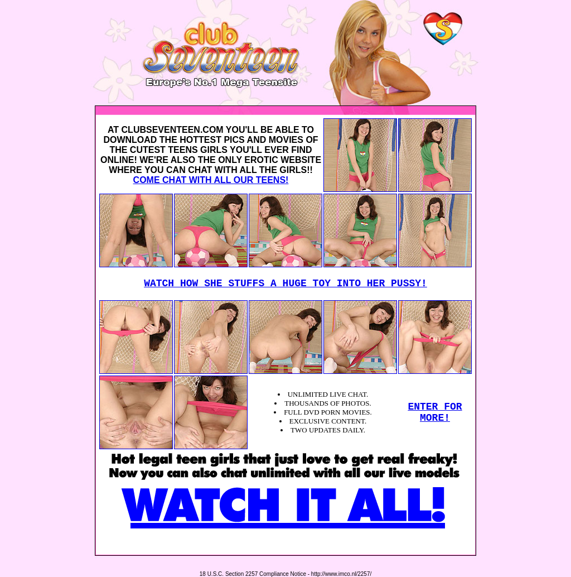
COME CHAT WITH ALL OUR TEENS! (211, 180)
